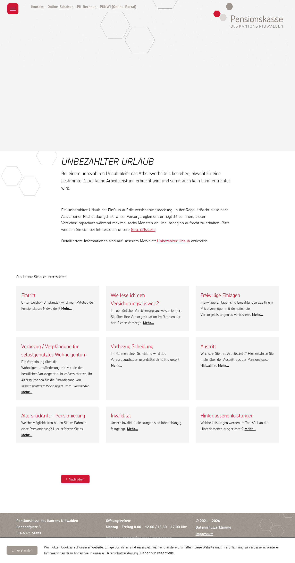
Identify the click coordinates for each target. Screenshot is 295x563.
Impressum (204, 533)
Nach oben (77, 479)
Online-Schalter (60, 6)
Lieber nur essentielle (157, 553)
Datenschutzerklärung (122, 553)
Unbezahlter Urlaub (173, 241)
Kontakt (37, 6)
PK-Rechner (86, 6)
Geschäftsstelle (143, 229)
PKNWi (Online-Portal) (118, 6)
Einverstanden (22, 550)
